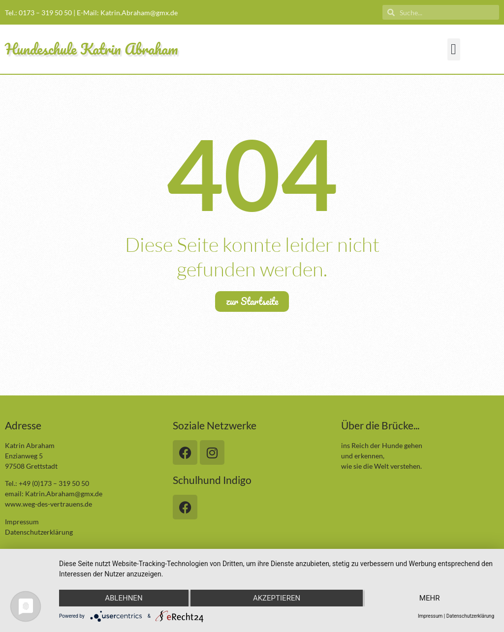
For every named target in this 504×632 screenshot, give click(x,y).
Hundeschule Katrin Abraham (91, 49)
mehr (429, 598)
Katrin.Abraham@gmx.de (139, 12)
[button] (453, 49)
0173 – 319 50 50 (45, 12)
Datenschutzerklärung (39, 532)
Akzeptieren (276, 598)
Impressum (22, 521)
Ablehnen (123, 598)
